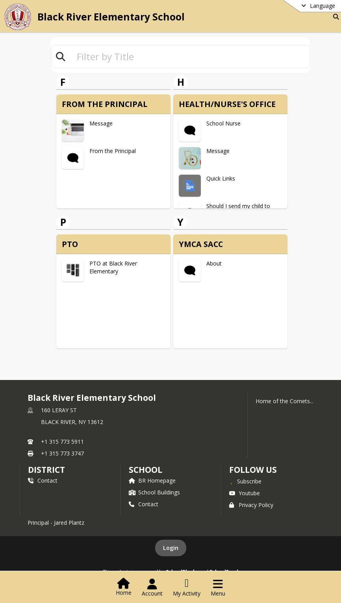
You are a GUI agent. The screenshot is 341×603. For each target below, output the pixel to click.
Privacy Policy (251, 505)
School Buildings (154, 492)
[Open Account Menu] (152, 587)
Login (170, 547)
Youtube (244, 493)
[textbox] (190, 56)
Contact (42, 480)
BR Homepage (152, 480)
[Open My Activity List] (186, 587)
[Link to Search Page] (334, 16)
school (145, 469)
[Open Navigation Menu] (218, 587)
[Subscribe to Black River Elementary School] (245, 481)
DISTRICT (46, 469)
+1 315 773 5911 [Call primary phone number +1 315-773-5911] (62, 441)
